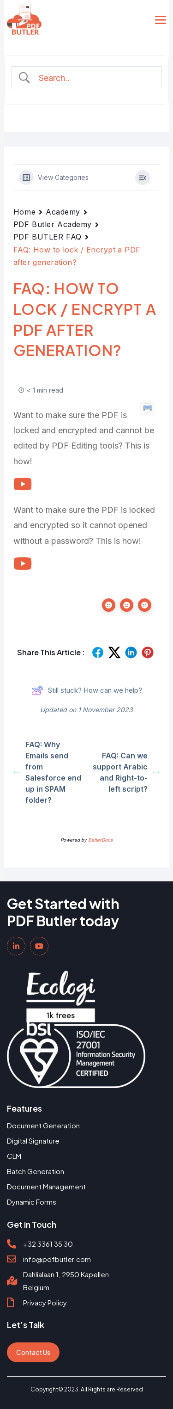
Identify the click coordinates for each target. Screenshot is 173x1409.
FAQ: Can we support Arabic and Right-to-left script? (126, 772)
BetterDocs (100, 840)
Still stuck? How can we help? (86, 690)
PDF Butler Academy (52, 224)
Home (24, 211)
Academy (63, 211)
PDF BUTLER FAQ (47, 236)
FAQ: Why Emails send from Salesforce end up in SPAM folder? (47, 772)
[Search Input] (94, 78)
